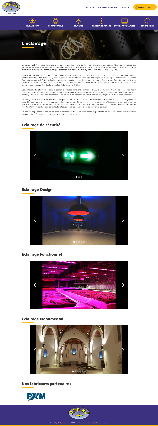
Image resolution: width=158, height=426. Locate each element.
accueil (90, 7)
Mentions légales (102, 423)
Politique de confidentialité (86, 423)
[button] (35, 155)
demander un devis (146, 7)
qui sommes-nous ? (108, 7)
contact (127, 7)
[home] (11, 8)
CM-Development (63, 423)
